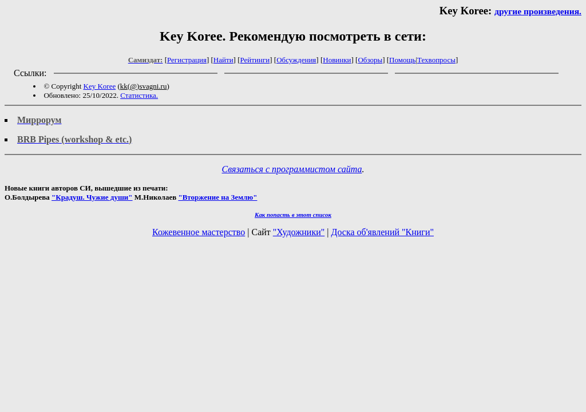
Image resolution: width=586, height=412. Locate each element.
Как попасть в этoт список (293, 214)
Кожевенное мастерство (198, 232)
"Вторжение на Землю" (217, 197)
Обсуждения (296, 60)
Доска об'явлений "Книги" (382, 232)
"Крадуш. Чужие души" (92, 197)
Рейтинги (255, 60)
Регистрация (187, 60)
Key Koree (100, 86)
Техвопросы (436, 60)
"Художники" (298, 232)
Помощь (402, 60)
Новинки (337, 60)
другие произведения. (537, 11)
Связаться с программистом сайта (292, 169)
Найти (223, 60)
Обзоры (370, 60)
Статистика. (139, 95)
